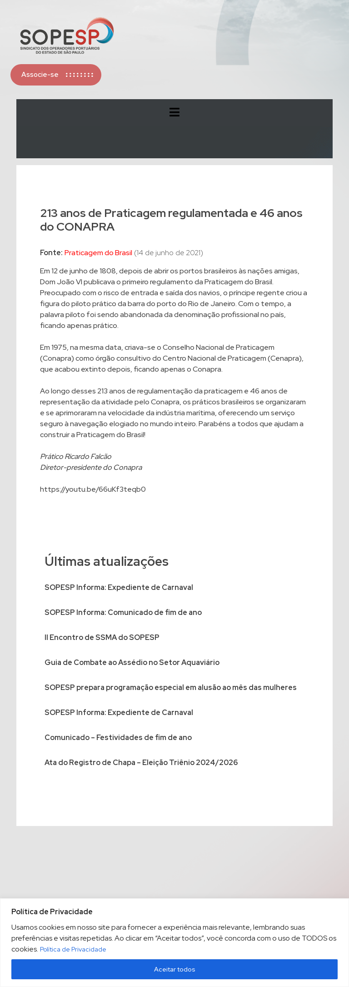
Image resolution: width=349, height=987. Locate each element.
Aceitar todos (174, 969)
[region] (174, 942)
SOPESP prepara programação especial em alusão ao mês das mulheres (171, 687)
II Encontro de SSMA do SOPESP (102, 637)
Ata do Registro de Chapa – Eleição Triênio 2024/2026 (141, 762)
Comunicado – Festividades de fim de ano (118, 737)
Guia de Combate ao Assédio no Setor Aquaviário (132, 662)
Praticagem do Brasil (98, 252)
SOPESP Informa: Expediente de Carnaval (119, 587)
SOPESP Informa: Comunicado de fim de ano (123, 612)
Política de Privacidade (73, 949)
